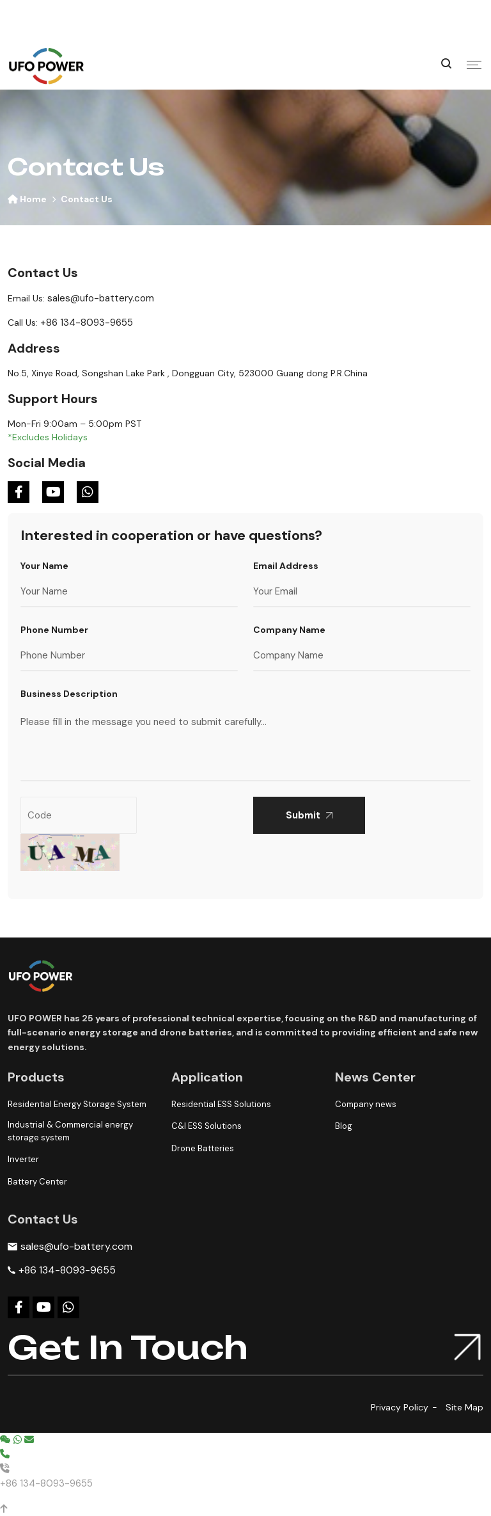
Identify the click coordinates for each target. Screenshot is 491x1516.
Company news (365, 1104)
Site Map (464, 1407)
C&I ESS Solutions (206, 1126)
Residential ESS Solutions (221, 1104)
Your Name (44, 565)
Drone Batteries (202, 1148)
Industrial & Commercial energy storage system (70, 1131)
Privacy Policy (399, 1407)
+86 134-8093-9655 (86, 322)
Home (27, 199)
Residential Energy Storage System (77, 1104)
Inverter (23, 1159)
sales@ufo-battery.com (100, 298)
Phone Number (54, 629)
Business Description (69, 693)
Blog (343, 1126)
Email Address (285, 565)
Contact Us (87, 199)
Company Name (289, 629)
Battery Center (37, 1181)
